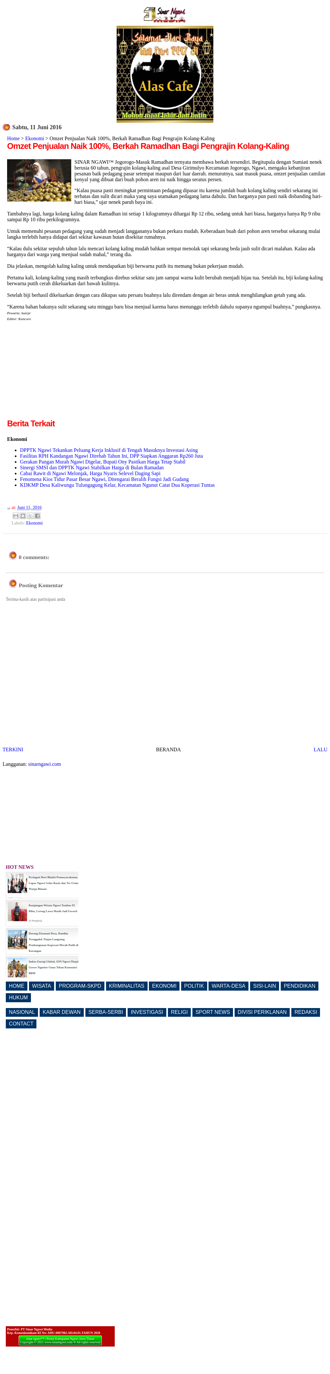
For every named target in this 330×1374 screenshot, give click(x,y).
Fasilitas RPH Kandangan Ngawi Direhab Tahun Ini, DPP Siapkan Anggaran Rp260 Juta (111, 456)
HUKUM (18, 997)
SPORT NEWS (213, 1012)
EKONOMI (164, 986)
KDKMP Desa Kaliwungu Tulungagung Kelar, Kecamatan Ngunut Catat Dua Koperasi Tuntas (117, 485)
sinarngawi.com (44, 764)
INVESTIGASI (147, 1012)
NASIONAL (22, 1012)
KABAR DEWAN (62, 1012)
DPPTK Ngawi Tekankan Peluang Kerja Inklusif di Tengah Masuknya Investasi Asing (109, 450)
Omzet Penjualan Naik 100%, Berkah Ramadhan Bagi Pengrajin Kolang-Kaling (148, 146)
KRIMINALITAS (126, 986)
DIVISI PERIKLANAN (262, 1012)
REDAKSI (306, 1012)
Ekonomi (34, 138)
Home (13, 138)
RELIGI (179, 1012)
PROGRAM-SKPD (80, 986)
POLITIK (194, 986)
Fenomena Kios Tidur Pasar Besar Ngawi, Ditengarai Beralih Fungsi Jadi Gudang (104, 479)
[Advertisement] (61, 372)
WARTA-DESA (229, 986)
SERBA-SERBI (105, 1012)
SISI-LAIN (264, 986)
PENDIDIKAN (299, 986)
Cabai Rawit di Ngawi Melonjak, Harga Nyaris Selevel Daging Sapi (90, 473)
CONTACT (21, 1023)
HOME (16, 986)
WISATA (41, 986)
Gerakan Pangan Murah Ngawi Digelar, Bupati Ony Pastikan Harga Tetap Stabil (103, 461)
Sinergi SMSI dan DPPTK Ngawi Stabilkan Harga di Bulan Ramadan (92, 467)
